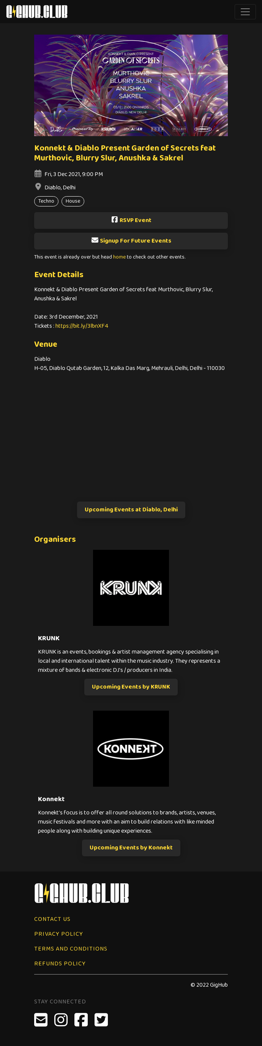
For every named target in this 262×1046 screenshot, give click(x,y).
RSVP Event (131, 220)
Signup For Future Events (131, 240)
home (119, 257)
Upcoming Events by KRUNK (131, 686)
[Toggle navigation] (245, 11)
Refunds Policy (60, 963)
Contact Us (52, 919)
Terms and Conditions (70, 948)
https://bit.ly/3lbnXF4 (81, 326)
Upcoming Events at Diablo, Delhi (131, 509)
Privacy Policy (58, 934)
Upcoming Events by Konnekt (131, 847)
